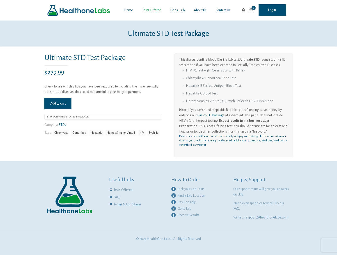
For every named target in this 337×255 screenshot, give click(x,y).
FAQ (116, 197)
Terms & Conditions (127, 204)
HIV (142, 132)
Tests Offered (123, 190)
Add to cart (58, 103)
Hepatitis (96, 132)
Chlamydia (61, 132)
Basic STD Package (211, 115)
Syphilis (153, 132)
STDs (62, 124)
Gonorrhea (79, 132)
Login (272, 10)
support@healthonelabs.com (267, 217)
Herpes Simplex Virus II (121, 132)
